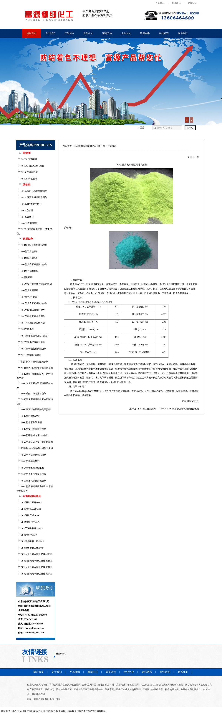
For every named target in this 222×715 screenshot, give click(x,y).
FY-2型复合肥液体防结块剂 (32, 264)
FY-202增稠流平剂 (27, 223)
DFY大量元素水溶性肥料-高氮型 (34, 560)
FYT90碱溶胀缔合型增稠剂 (32, 191)
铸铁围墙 (101, 711)
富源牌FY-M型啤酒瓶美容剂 (32, 361)
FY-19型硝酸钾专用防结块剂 (32, 435)
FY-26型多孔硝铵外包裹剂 (31, 480)
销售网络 (145, 33)
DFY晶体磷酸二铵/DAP (30, 547)
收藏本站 (176, 3)
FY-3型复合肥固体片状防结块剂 (34, 284)
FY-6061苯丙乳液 (27, 159)
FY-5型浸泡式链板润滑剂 (31, 310)
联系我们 (183, 33)
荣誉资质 (107, 33)
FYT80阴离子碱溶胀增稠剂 (32, 197)
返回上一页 (193, 157)
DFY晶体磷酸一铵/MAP (30, 541)
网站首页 (31, 33)
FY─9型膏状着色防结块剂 (31, 348)
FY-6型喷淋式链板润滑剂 (31, 342)
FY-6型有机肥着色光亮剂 (31, 316)
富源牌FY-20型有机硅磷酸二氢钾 (35, 448)
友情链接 (34, 652)
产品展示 (69, 33)
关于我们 (50, 33)
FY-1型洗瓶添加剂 (27, 258)
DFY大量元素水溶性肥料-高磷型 (34, 573)
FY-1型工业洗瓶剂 (27, 251)
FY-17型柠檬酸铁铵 (28, 416)
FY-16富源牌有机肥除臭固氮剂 (34, 409)
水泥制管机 (73, 711)
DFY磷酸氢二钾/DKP (29, 509)
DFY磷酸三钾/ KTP (28, 515)
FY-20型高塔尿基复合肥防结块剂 (35, 442)
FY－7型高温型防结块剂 (30, 322)
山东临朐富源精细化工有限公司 (89, 146)
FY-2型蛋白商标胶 (27, 290)
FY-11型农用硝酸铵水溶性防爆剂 (35, 368)
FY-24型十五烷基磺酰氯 (30, 467)
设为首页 (159, 3)
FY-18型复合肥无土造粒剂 (31, 429)
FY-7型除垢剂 (25, 329)
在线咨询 (164, 33)
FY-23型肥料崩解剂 (28, 461)
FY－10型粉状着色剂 (29, 355)
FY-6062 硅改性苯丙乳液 (30, 165)
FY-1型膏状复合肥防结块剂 (32, 245)
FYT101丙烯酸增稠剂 (29, 204)
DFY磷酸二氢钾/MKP (29, 502)
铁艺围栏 (83, 711)
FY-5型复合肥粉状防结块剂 (32, 303)
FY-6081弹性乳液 (27, 178)
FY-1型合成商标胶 (27, 271)
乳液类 (27, 153)
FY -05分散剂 (25, 217)
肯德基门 (62, 711)
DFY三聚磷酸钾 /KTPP (30, 528)
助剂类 (27, 184)
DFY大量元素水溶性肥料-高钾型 (34, 567)
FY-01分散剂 (25, 210)
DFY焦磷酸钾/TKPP (28, 522)
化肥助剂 (28, 238)
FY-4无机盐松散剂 (27, 297)
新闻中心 (88, 33)
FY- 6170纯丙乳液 (27, 172)
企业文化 (126, 33)
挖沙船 (54, 711)
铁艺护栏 (92, 711)
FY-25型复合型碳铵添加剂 (31, 474)
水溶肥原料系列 (32, 496)
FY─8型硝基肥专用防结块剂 (32, 335)
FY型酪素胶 (24, 277)
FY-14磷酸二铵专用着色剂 (31, 393)
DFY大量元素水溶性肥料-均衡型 (34, 554)
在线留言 (192, 3)
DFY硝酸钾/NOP (27, 535)
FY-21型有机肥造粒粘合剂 (31, 455)
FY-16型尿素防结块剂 (29, 422)
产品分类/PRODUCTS (35, 145)
